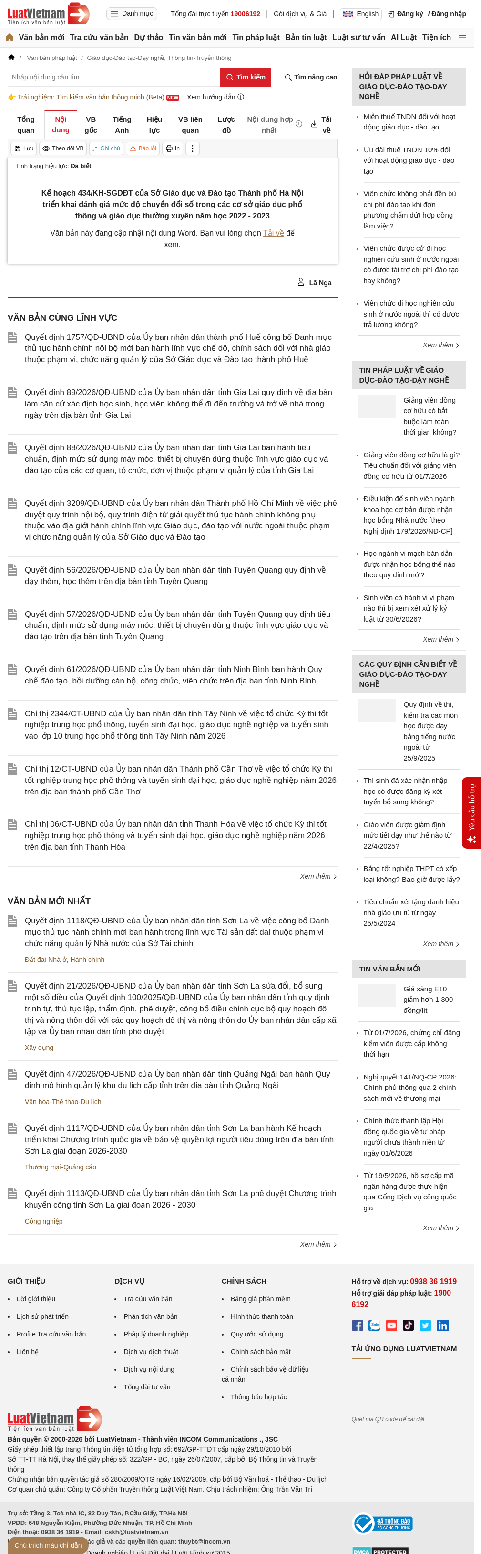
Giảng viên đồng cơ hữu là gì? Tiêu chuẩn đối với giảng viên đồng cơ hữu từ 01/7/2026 (412, 465)
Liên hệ (28, 1352)
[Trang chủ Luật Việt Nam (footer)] (55, 1429)
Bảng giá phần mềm (261, 1299)
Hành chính (88, 959)
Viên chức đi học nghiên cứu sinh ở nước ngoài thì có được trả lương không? (411, 313)
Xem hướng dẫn (216, 97)
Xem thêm (319, 876)
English (361, 14)
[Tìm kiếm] (245, 77)
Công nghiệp (44, 1221)
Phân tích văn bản (150, 1316)
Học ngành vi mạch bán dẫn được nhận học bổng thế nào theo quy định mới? (410, 564)
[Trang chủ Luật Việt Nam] (49, 13)
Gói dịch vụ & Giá (300, 14)
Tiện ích (436, 37)
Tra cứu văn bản (99, 37)
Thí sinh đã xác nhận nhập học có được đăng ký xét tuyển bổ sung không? (406, 791)
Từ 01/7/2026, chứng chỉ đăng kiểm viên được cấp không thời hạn (412, 1043)
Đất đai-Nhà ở (46, 959)
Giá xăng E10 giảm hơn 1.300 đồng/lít (428, 999)
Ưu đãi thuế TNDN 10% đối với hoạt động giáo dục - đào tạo (409, 160)
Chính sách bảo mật (261, 1352)
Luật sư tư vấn (358, 37)
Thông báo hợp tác (259, 1397)
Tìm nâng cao (311, 77)
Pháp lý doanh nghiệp (155, 1334)
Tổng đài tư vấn (146, 1387)
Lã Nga (314, 282)
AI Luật (404, 37)
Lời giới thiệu (36, 1299)
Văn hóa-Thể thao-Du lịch (63, 1102)
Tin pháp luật (255, 37)
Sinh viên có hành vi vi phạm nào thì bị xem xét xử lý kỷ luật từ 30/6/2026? (409, 608)
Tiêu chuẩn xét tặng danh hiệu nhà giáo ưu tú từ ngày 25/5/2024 (411, 912)
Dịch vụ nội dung (148, 1369)
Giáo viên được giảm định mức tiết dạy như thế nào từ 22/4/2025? (408, 835)
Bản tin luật (306, 37)
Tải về (273, 233)
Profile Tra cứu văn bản (51, 1334)
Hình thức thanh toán (262, 1316)
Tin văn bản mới (198, 37)
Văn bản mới (41, 37)
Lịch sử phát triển (43, 1316)
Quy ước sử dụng (257, 1334)
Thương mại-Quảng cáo (60, 1167)
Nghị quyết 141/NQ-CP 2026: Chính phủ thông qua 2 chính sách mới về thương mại (410, 1087)
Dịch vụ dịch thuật (150, 1352)
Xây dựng (39, 1047)
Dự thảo (148, 37)
